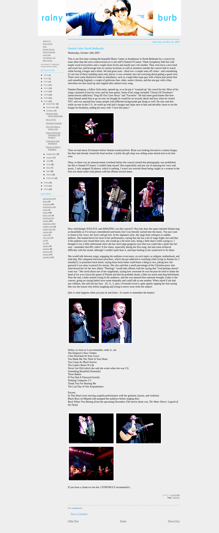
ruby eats (47, 55)
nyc (44, 243)
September (51, 154)
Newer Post (174, 521)
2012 (46, 85)
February (50, 178)
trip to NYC (51, 119)
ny (44, 241)
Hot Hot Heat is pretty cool (53, 128)
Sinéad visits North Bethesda (86, 48)
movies (46, 232)
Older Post (73, 521)
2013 (46, 82)
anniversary (48, 199)
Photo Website (49, 52)
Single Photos (49, 49)
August (49, 158)
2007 (46, 101)
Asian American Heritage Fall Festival (53, 135)
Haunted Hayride (54, 123)
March (49, 175)
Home (123, 521)
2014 (46, 78)
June (48, 164)
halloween (47, 224)
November (51, 107)
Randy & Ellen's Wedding (53, 148)
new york (47, 238)
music (45, 235)
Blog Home (47, 61)
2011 (46, 88)
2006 (46, 183)
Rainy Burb (47, 44)
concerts (176, 497)
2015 (46, 75)
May (48, 168)
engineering (48, 207)
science (46, 252)
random (46, 249)
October (50, 111)
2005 (46, 186)
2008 (46, 98)
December (51, 104)
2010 (46, 91)
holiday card (48, 227)
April (48, 171)
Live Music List (49, 58)
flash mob (47, 215)
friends (46, 221)
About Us (47, 41)
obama (46, 246)
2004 (46, 189)
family (45, 213)
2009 (46, 95)
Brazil (45, 201)
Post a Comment (79, 513)
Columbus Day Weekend (53, 142)
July (48, 161)
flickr (45, 47)
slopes (46, 254)
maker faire (48, 229)
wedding (47, 257)
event (45, 210)
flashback (47, 218)
